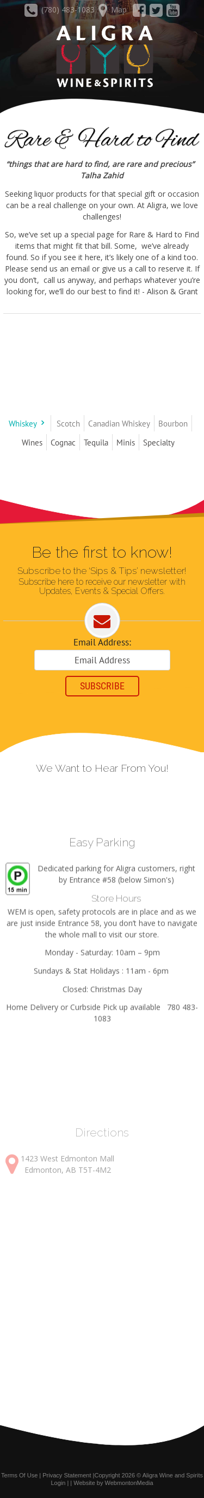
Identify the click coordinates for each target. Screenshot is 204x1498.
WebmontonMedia (129, 1483)
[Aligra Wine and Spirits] (102, 57)
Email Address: (102, 642)
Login (58, 1483)
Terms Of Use (19, 1475)
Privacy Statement (66, 1475)
